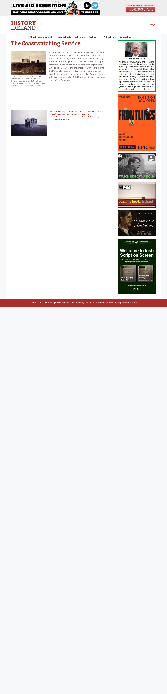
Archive (95, 37)
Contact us (35, 302)
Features (92, 111)
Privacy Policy (77, 302)
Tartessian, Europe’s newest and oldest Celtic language (78, 117)
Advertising (110, 37)
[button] (136, 37)
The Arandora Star (61, 119)
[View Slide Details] (55, 8)
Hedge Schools (63, 37)
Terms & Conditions (96, 302)
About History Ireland (41, 37)
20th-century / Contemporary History (70, 111)
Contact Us (125, 37)
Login (153, 24)
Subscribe (80, 37)
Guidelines (48, 302)
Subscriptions (62, 302)
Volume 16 (85, 114)
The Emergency (72, 114)
